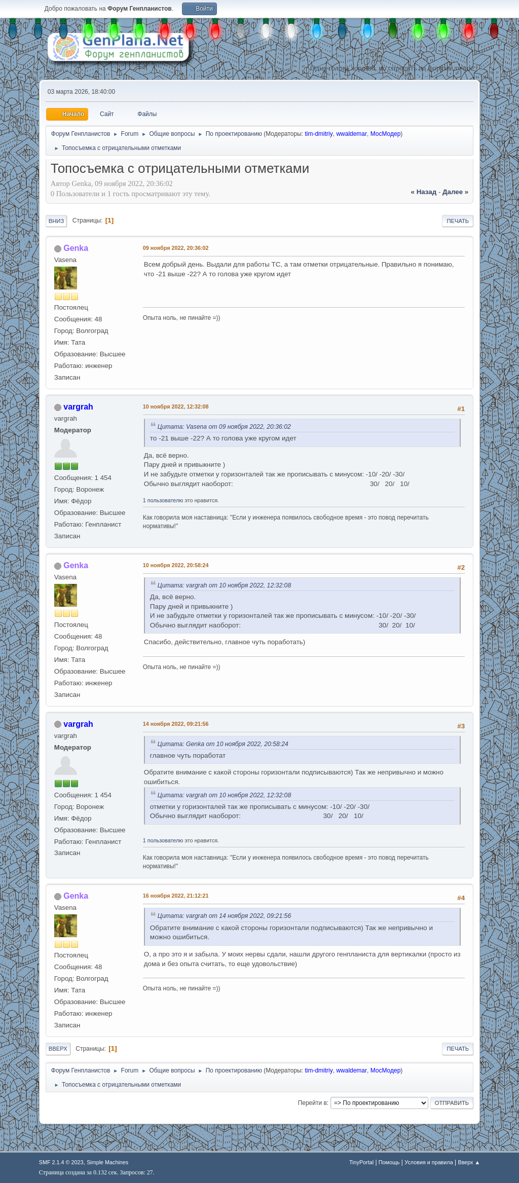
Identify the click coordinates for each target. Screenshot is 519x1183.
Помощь (389, 1162)
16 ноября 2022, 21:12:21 (176, 896)
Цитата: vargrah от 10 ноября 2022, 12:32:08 (224, 585)
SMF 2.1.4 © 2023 (61, 1162)
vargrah (78, 406)
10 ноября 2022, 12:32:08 (176, 406)
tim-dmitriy (318, 133)
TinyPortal (361, 1162)
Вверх (58, 1049)
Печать (458, 221)
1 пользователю (163, 500)
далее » (455, 192)
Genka (75, 248)
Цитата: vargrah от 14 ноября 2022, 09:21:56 (224, 915)
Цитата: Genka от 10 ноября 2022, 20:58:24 (223, 744)
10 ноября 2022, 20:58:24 (176, 565)
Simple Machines (107, 1162)
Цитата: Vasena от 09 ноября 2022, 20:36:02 (224, 426)
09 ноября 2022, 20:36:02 (176, 248)
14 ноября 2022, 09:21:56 (176, 724)
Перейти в (312, 1102)
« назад (424, 192)
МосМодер (385, 133)
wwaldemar (351, 133)
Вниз (56, 221)
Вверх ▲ (469, 1162)
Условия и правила (428, 1162)
